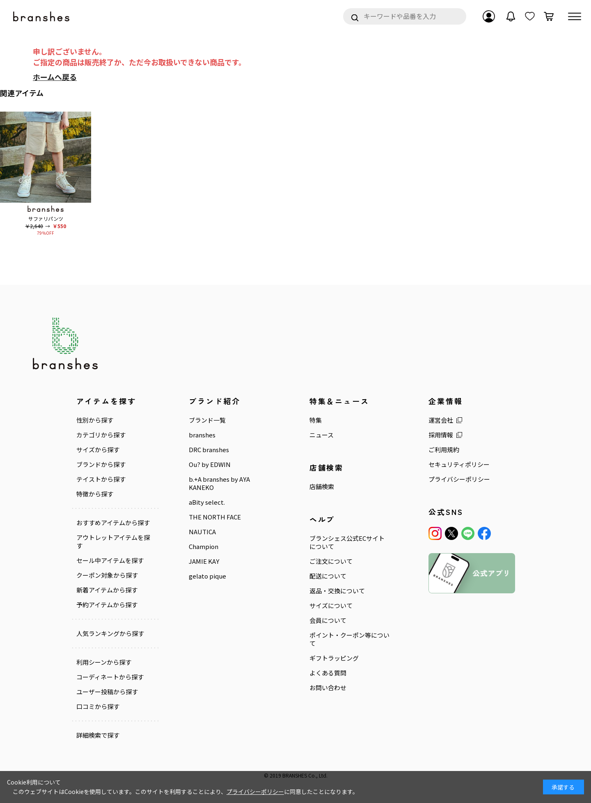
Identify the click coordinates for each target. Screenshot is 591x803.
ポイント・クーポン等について (349, 639)
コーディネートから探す (110, 677)
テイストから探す (101, 479)
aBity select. (207, 502)
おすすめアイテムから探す (113, 522)
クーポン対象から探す (107, 575)
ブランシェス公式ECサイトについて (347, 542)
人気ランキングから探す (110, 633)
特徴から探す (94, 494)
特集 (315, 420)
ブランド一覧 (207, 420)
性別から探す (94, 420)
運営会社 (440, 420)
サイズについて (331, 605)
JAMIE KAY (204, 561)
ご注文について (331, 561)
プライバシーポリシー (459, 479)
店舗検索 (321, 486)
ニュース (321, 434)
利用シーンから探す (103, 662)
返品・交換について (337, 590)
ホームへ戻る (55, 76)
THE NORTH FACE (215, 516)
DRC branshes (209, 449)
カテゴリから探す (101, 434)
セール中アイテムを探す (110, 560)
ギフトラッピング (334, 658)
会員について (327, 620)
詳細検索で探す (97, 735)
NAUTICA (202, 531)
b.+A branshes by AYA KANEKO (219, 483)
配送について (327, 576)
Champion (203, 546)
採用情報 (440, 434)
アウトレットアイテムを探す (113, 541)
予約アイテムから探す (106, 604)
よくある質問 (327, 672)
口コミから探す (97, 706)
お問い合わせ (327, 687)
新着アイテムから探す (106, 590)
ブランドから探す (101, 464)
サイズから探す (97, 449)
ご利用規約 (443, 449)
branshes (202, 434)
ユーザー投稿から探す (107, 691)
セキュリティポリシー (459, 464)
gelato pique (207, 576)
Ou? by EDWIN (210, 464)
